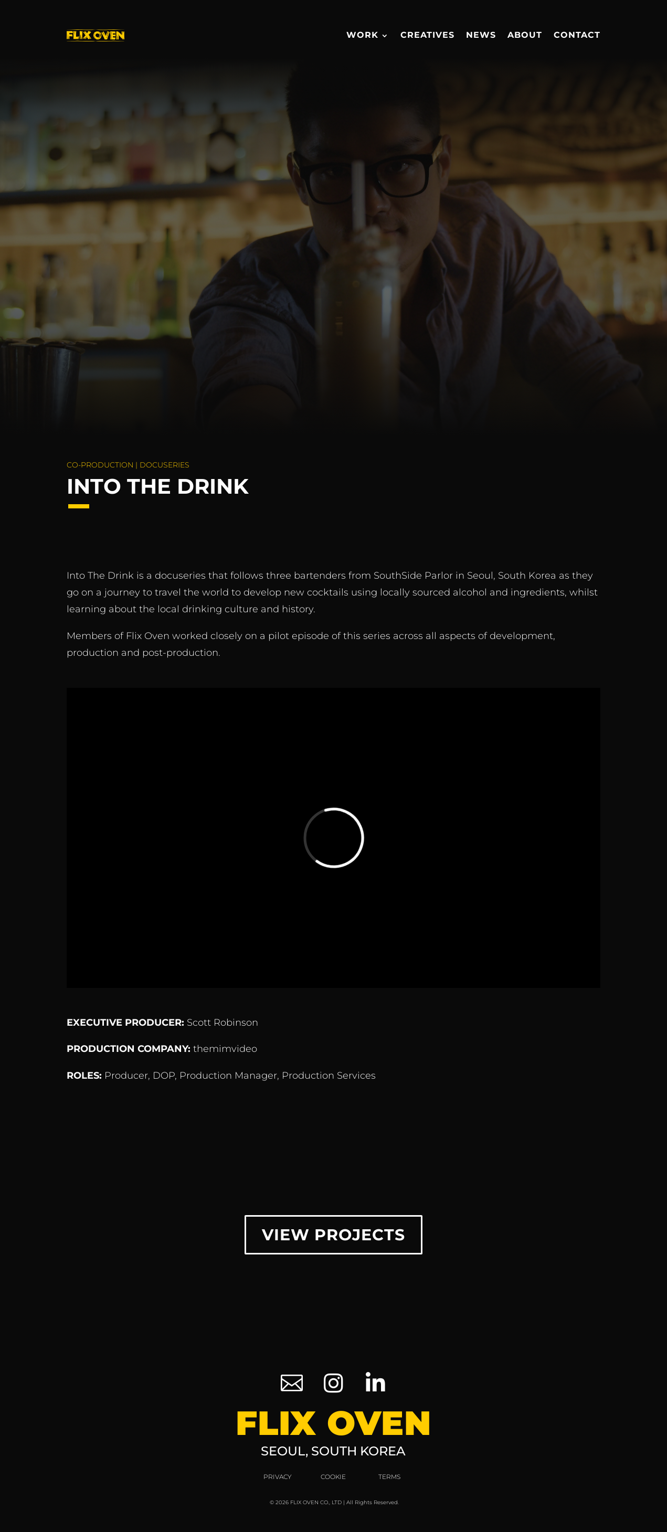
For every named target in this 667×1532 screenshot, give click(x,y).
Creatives (427, 35)
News (481, 35)
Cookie (333, 1477)
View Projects (333, 1234)
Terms (389, 1477)
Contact (577, 35)
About (524, 35)
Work (362, 35)
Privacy (277, 1477)
